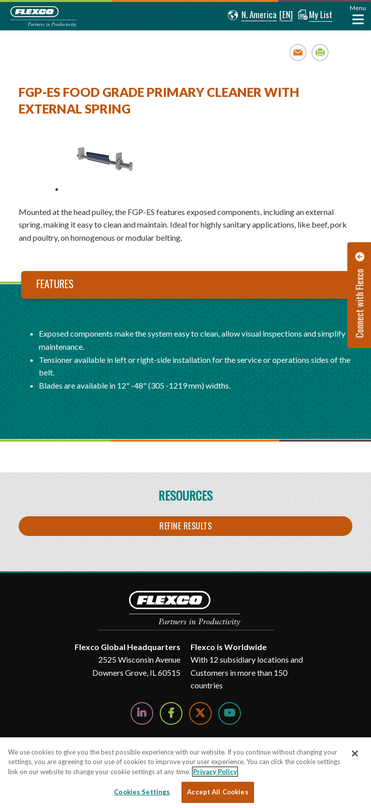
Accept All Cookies (217, 792)
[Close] (355, 753)
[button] (250, 15)
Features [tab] (55, 283)
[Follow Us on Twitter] (200, 713)
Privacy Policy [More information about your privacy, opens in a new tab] (215, 772)
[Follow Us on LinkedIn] (142, 713)
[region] (185, 772)
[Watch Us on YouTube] (229, 713)
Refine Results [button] (185, 526)
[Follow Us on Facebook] (171, 713)
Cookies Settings (142, 792)
